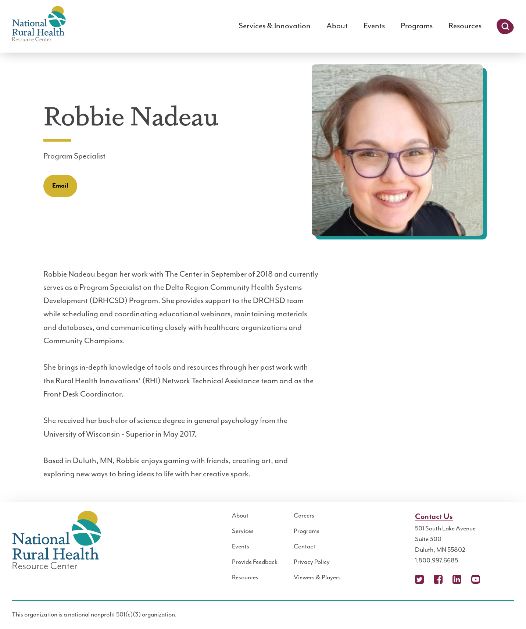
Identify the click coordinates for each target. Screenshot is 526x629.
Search (505, 26)
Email (60, 185)
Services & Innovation (275, 26)
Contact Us (434, 516)
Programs (417, 26)
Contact (304, 546)
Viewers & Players (317, 577)
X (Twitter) (419, 579)
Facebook (438, 579)
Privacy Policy (312, 562)
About (337, 26)
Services (243, 531)
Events (374, 26)
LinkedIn (456, 579)
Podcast (494, 579)
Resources (465, 26)
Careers (304, 515)
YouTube (475, 579)
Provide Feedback (255, 562)
